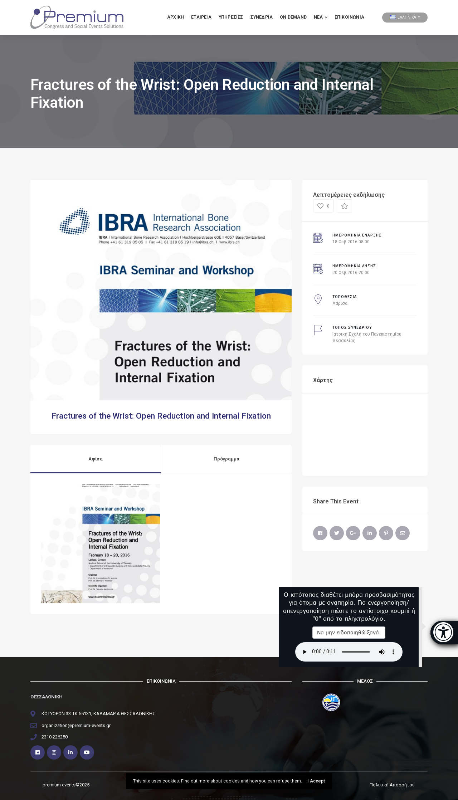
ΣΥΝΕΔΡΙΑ (261, 17)
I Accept (316, 781)
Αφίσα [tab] (95, 459)
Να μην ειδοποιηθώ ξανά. (349, 632)
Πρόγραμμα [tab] (226, 459)
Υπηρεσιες (231, 17)
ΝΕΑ (320, 17)
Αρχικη (175, 17)
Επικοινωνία (349, 17)
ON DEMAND (293, 17)
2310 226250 (55, 737)
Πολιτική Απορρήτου (392, 784)
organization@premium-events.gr (76, 725)
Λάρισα (339, 303)
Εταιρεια (201, 17)
